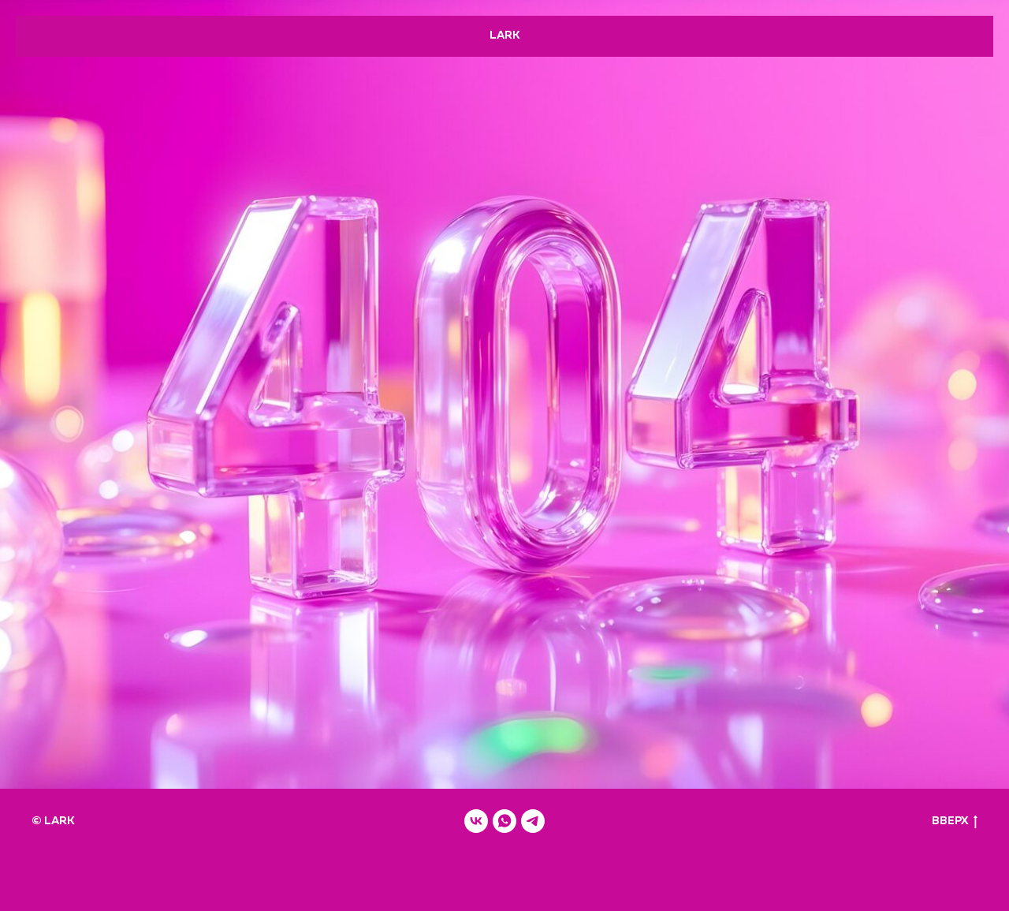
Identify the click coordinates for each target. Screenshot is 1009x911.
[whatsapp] (504, 821)
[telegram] (533, 821)
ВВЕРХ (954, 822)
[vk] (476, 821)
